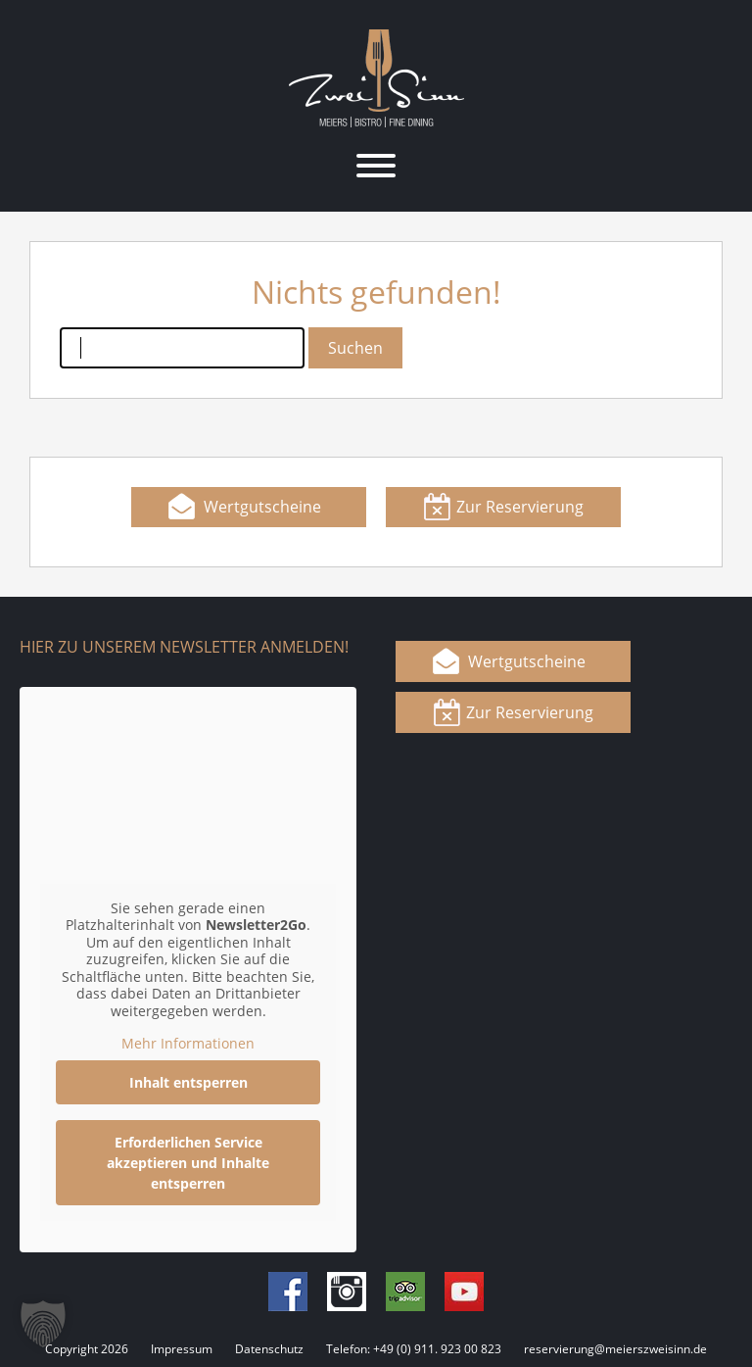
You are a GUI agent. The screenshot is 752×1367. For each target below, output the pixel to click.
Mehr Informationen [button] (188, 1043)
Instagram (346, 1291)
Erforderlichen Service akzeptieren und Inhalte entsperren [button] (188, 1162)
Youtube (464, 1291)
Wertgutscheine (262, 506)
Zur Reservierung (520, 506)
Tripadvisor (405, 1291)
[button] (43, 1324)
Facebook (287, 1291)
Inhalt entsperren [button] (188, 1081)
